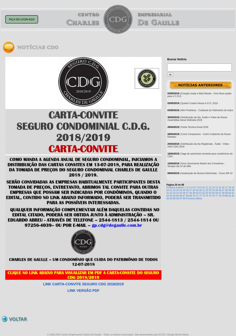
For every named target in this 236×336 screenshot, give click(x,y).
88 (184, 198)
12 (210, 187)
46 (184, 193)
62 (167, 195)
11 (207, 187)
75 (210, 195)
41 (167, 193)
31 (203, 190)
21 (171, 190)
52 (203, 193)
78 (220, 195)
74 (207, 195)
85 (174, 198)
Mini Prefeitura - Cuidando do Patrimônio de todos (207, 110)
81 (229, 195)
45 (181, 193)
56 (216, 193)
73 (203, 195)
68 (187, 195)
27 (190, 190)
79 (223, 195)
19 (233, 187)
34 (213, 190)
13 (213, 187)
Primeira (170, 187)
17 (226, 187)
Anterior (180, 187)
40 (233, 190)
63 (171, 195)
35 (216, 190)
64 (174, 195)
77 (216, 195)
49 (194, 193)
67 (184, 195)
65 (177, 195)
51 (200, 193)
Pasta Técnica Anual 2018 (194, 127)
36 (220, 190)
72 (200, 195)
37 (223, 190)
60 (229, 193)
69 (190, 195)
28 (194, 190)
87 (181, 198)
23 (177, 190)
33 (210, 190)
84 (171, 198)
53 (207, 193)
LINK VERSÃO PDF (83, 291)
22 (174, 190)
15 (220, 187)
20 (167, 190)
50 (197, 193)
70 (194, 195)
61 (233, 193)
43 (174, 193)
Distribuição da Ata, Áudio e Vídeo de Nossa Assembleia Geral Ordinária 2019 (197, 118)
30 (200, 190)
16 (223, 187)
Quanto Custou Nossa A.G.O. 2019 (199, 103)
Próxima (190, 198)
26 (187, 190)
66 (181, 195)
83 (167, 198)
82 (233, 195)
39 (229, 190)
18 (229, 187)
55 (213, 193)
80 (226, 195)
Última (198, 198)
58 (223, 193)
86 (177, 198)
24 (181, 190)
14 (216, 187)
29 (197, 190)
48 (190, 193)
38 (226, 190)
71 (197, 195)
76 (213, 195)
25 (184, 190)
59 (226, 193)
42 (171, 193)
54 (210, 193)
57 (220, 193)
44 (177, 193)
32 (207, 190)
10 (203, 187)
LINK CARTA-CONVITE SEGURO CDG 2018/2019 (83, 284)
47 (187, 193)
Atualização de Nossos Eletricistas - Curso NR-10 (206, 173)
